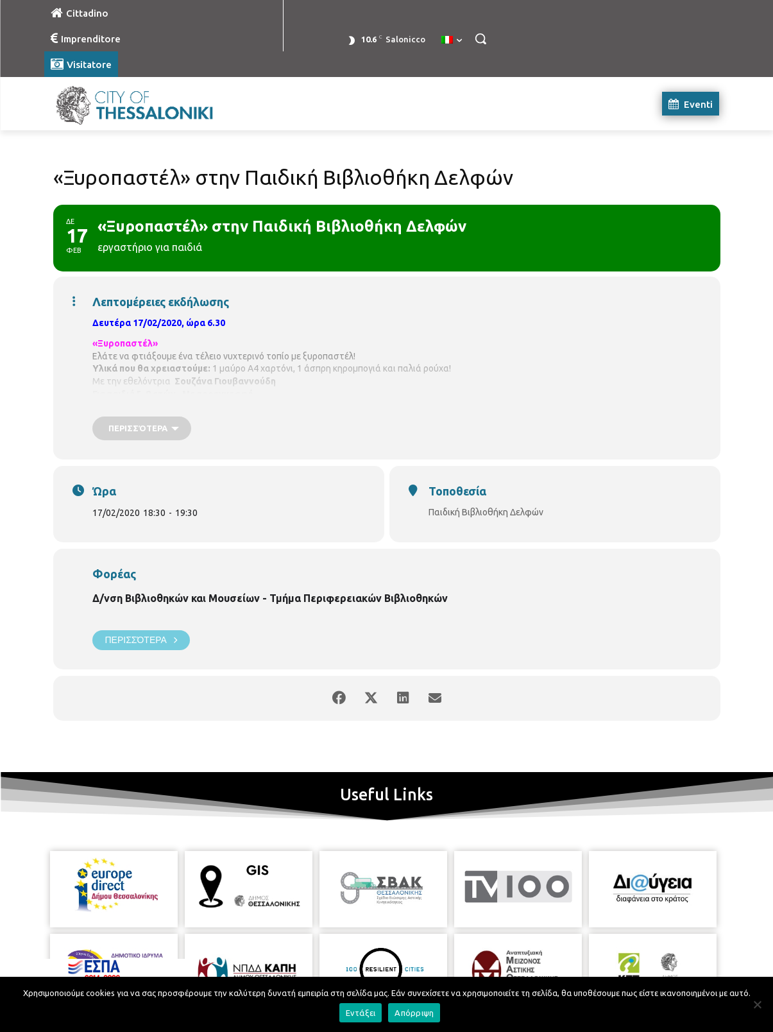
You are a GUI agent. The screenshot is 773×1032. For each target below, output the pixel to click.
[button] (480, 38)
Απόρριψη (414, 1012)
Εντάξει (361, 1012)
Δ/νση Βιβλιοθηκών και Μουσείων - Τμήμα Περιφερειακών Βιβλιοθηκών (270, 598)
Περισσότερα (141, 640)
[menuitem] (451, 40)
